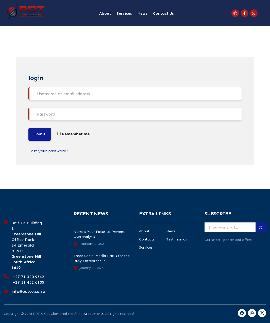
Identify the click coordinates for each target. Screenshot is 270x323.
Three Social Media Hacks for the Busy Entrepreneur (102, 258)
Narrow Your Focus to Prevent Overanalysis (99, 234)
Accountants (93, 314)
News (142, 13)
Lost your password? (48, 151)
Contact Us (163, 13)
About (105, 13)
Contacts (147, 239)
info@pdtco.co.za (28, 291)
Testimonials (177, 239)
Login (40, 134)
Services (124, 13)
